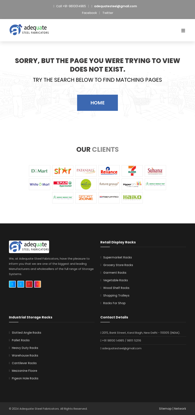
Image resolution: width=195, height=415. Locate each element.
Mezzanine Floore (24, 371)
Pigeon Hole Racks (25, 378)
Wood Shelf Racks (116, 288)
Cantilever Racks (24, 363)
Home (97, 102)
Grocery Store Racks (118, 265)
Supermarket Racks (117, 258)
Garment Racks (114, 273)
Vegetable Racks (115, 280)
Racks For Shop (114, 303)
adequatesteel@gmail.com (115, 6)
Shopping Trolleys (116, 296)
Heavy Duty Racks (25, 348)
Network (180, 409)
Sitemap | (166, 409)
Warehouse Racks (25, 355)
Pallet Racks (21, 340)
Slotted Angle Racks (26, 333)
